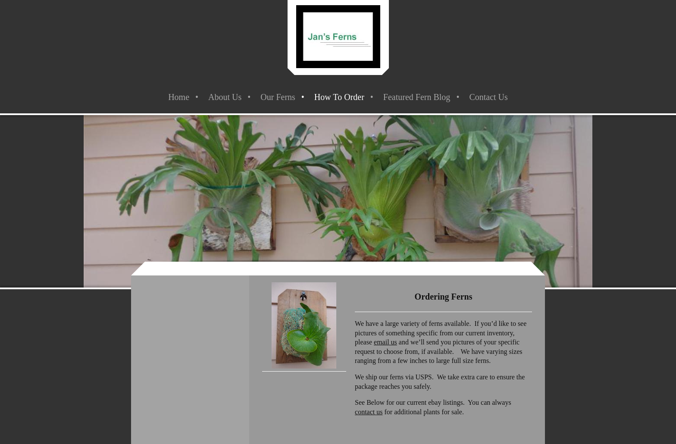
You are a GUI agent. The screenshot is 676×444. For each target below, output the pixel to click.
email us (385, 342)
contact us (368, 412)
